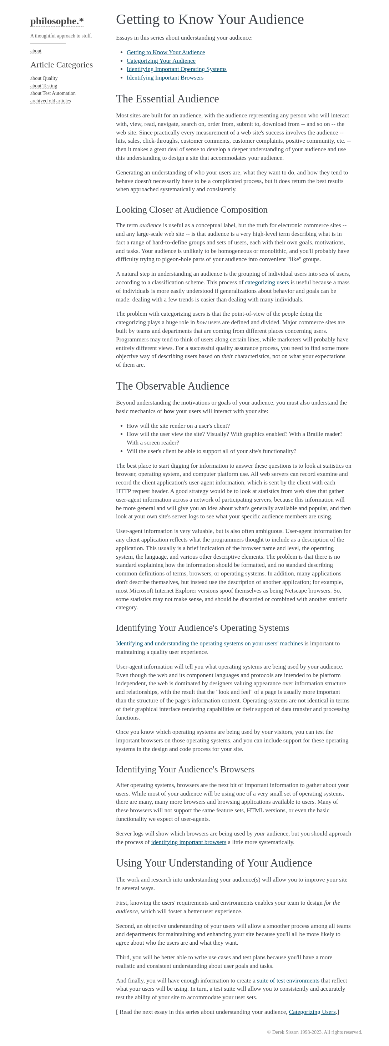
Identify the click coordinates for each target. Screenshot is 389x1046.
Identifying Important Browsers (165, 77)
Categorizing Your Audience (161, 60)
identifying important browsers (189, 842)
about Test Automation (53, 93)
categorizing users (267, 282)
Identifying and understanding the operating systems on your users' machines (209, 643)
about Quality (44, 78)
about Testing (43, 85)
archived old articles (50, 100)
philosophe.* (57, 20)
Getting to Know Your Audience (166, 52)
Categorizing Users (312, 1012)
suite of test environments (288, 980)
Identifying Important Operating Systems (177, 69)
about (35, 51)
